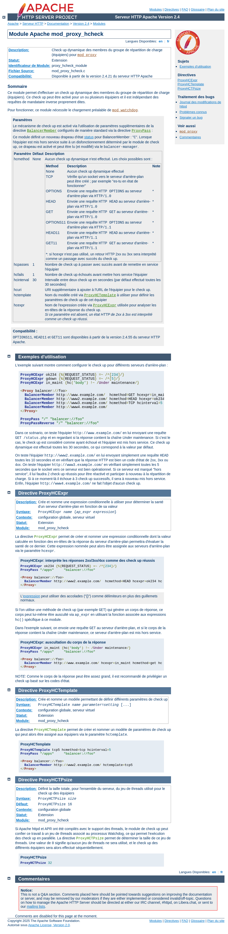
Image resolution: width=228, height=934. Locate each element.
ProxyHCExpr (104, 305)
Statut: (14, 60)
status (89, 137)
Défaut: (22, 804)
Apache (13, 23)
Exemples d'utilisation (195, 66)
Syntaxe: (23, 512)
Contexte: (24, 517)
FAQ (185, 9)
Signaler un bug (191, 117)
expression (31, 596)
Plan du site (215, 9)
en (160, 41)
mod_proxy (87, 55)
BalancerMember (42, 131)
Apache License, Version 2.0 (49, 925)
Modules (155, 9)
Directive (28, 493)
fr (168, 41)
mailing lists (36, 906)
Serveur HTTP (32, 23)
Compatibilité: (20, 76)
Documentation (58, 23)
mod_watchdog (125, 110)
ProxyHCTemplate (100, 295)
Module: (23, 528)
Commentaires (190, 137)
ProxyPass (141, 131)
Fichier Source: (21, 71)
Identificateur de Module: (29, 66)
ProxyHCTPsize (189, 88)
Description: (19, 50)
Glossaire (198, 9)
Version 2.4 (81, 23)
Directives (171, 9)
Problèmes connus (193, 112)
